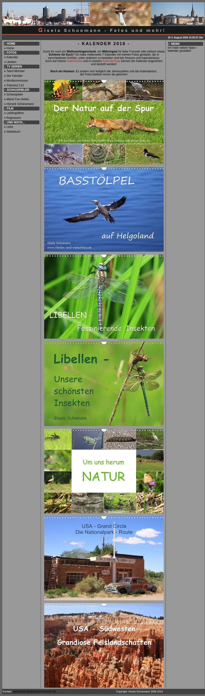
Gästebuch (13, 131)
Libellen (11, 62)
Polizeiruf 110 (15, 85)
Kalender (12, 57)
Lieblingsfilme (15, 113)
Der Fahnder (14, 76)
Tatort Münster (15, 71)
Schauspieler (14, 94)
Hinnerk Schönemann (20, 104)
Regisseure (13, 117)
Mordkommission (17, 80)
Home (10, 48)
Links (9, 127)
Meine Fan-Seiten (17, 99)
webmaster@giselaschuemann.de (35, 691)
